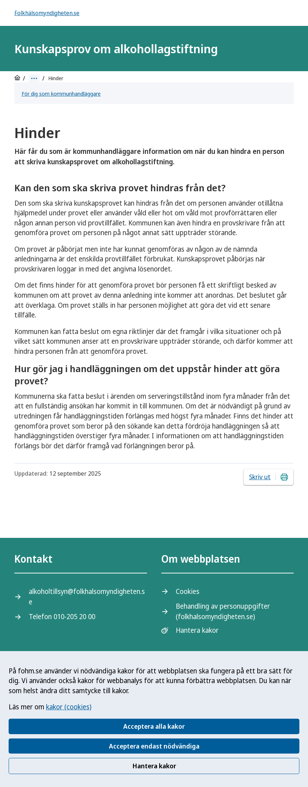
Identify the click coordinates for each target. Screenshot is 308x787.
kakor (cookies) (68, 706)
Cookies (187, 591)
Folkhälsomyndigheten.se (46, 13)
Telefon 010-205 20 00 (62, 616)
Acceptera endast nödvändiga (154, 746)
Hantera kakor (154, 765)
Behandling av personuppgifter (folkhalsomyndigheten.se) (223, 611)
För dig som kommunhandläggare (61, 93)
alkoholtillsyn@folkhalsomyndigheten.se (87, 597)
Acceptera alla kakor (154, 726)
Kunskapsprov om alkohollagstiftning (116, 48)
